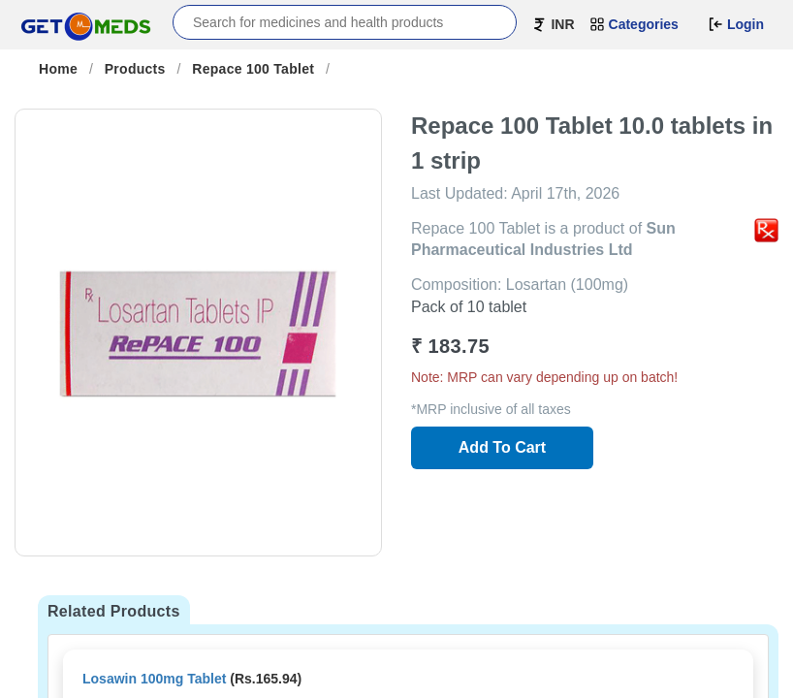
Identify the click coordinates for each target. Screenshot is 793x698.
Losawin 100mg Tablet (154, 678)
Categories (634, 24)
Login (736, 24)
